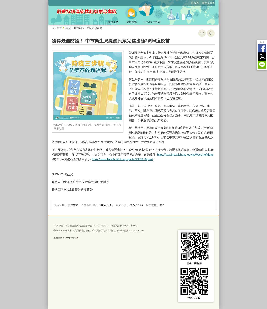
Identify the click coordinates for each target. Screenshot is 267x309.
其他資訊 (79, 27)
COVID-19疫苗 (152, 22)
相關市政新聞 (94, 27)
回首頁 (195, 3)
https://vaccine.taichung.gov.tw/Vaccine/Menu (185, 154)
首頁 (68, 27)
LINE (262, 65)
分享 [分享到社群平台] (262, 42)
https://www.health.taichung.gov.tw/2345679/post (122, 159)
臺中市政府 (208, 3)
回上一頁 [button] (211, 33)
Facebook (262, 48)
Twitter (262, 56)
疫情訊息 (113, 22)
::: (47, 1)
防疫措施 (132, 22)
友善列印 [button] (202, 33)
